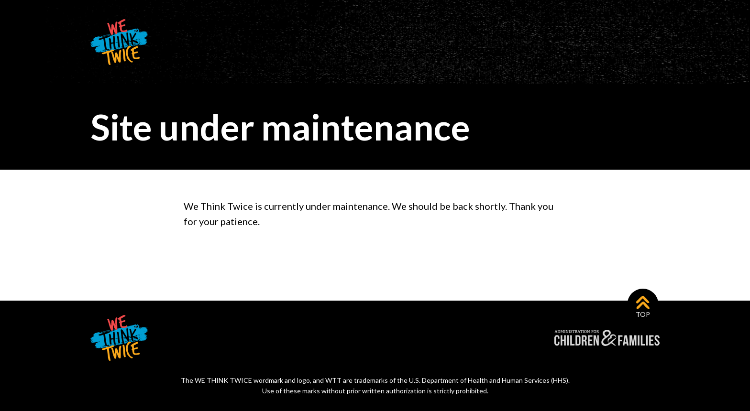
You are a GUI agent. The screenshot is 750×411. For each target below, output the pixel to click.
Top (643, 314)
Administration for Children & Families (607, 338)
